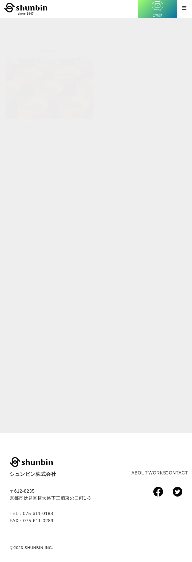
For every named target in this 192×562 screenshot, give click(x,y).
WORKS (157, 473)
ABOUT (139, 473)
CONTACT (177, 473)
